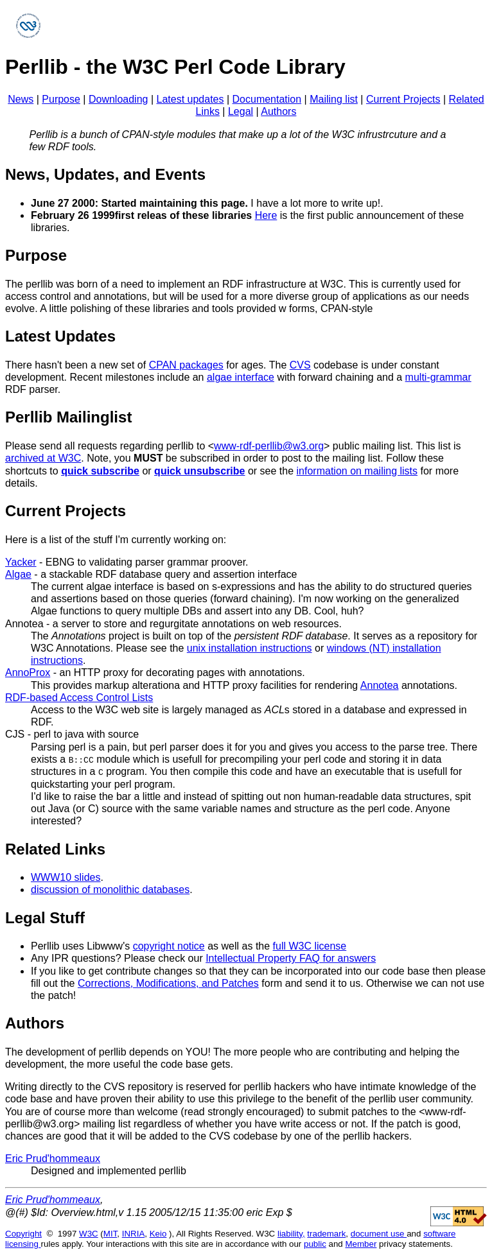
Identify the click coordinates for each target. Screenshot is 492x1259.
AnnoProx (27, 672)
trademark (326, 1233)
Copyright (23, 1233)
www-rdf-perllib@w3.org (269, 445)
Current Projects (403, 99)
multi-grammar (438, 377)
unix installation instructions (249, 648)
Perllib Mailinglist (68, 417)
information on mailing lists (357, 470)
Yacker (21, 562)
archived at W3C (43, 458)
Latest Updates (60, 336)
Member (361, 1243)
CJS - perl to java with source (72, 734)
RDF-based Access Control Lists (79, 697)
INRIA (133, 1233)
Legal (240, 111)
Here (266, 215)
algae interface (240, 377)
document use (379, 1233)
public (315, 1243)
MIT (110, 1233)
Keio (158, 1233)
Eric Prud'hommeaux (52, 1157)
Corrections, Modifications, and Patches (168, 982)
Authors (278, 111)
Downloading (118, 99)
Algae (18, 574)
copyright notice (169, 945)
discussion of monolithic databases (110, 889)
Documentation (267, 99)
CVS (300, 365)
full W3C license (310, 945)
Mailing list (334, 99)
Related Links (55, 848)
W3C (88, 1233)
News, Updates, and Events (105, 174)
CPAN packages (186, 365)
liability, (291, 1233)
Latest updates (190, 99)
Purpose (61, 99)
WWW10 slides (65, 876)
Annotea (24, 623)
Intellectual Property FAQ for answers (291, 958)
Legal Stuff (45, 917)
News (20, 99)
